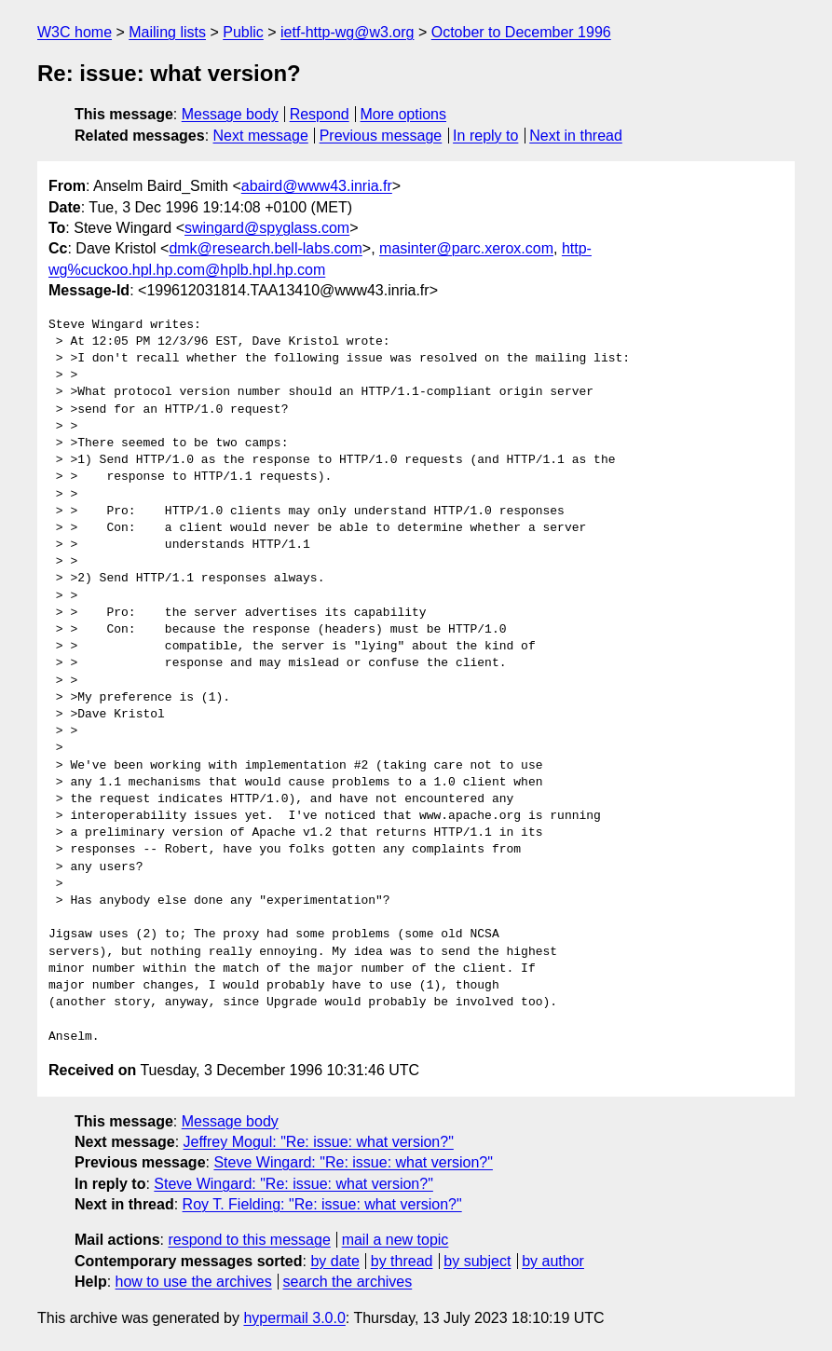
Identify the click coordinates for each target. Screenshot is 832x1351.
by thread (402, 1261)
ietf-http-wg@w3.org (347, 32)
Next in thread (575, 135)
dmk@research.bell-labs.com (265, 248)
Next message (260, 135)
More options (404, 114)
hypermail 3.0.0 (294, 1318)
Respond (319, 114)
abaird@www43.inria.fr (316, 186)
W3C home (74, 32)
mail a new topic (395, 1240)
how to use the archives (194, 1282)
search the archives (348, 1282)
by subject (477, 1261)
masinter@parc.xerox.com (466, 248)
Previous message (381, 135)
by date (334, 1261)
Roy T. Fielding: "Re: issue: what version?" (322, 1204)
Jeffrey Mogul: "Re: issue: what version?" (319, 1142)
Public (243, 32)
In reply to (485, 135)
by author (553, 1261)
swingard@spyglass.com (266, 228)
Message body (230, 114)
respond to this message (249, 1240)
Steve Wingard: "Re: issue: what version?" (353, 1162)
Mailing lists (167, 32)
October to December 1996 (521, 32)
